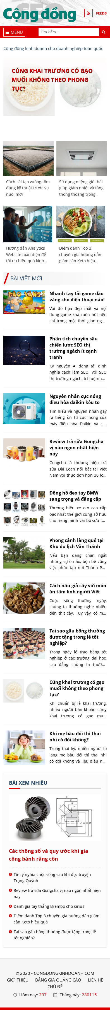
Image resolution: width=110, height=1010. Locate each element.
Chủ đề (55, 986)
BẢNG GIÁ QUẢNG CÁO (58, 980)
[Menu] (14, 32)
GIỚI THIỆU (17, 980)
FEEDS (101, 13)
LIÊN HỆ (95, 980)
